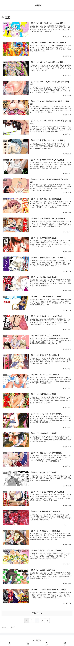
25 (42, 620)
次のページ (37, 613)
